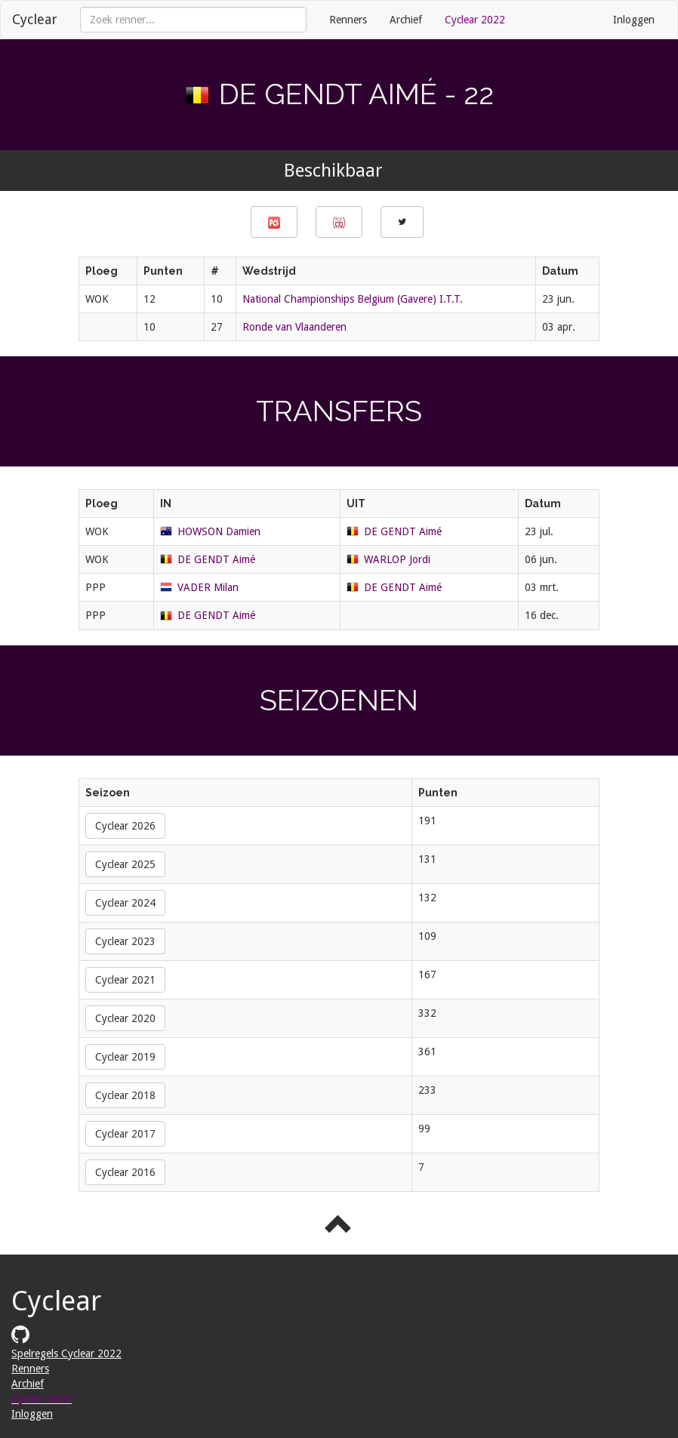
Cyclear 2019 (125, 1057)
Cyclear (34, 19)
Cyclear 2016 (125, 1172)
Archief (406, 20)
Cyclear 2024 (125, 903)
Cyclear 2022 (475, 20)
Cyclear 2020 (125, 1018)
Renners (348, 20)
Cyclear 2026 (125, 826)
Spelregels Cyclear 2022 (66, 1353)
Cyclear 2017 (125, 1134)
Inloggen (634, 20)
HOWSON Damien (218, 531)
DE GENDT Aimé (403, 531)
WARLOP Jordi (397, 559)
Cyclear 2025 (125, 864)
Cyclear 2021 (125, 980)
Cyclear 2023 (125, 941)
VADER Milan (208, 587)
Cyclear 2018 (125, 1095)
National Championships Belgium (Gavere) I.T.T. (352, 299)
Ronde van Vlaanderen (294, 327)
